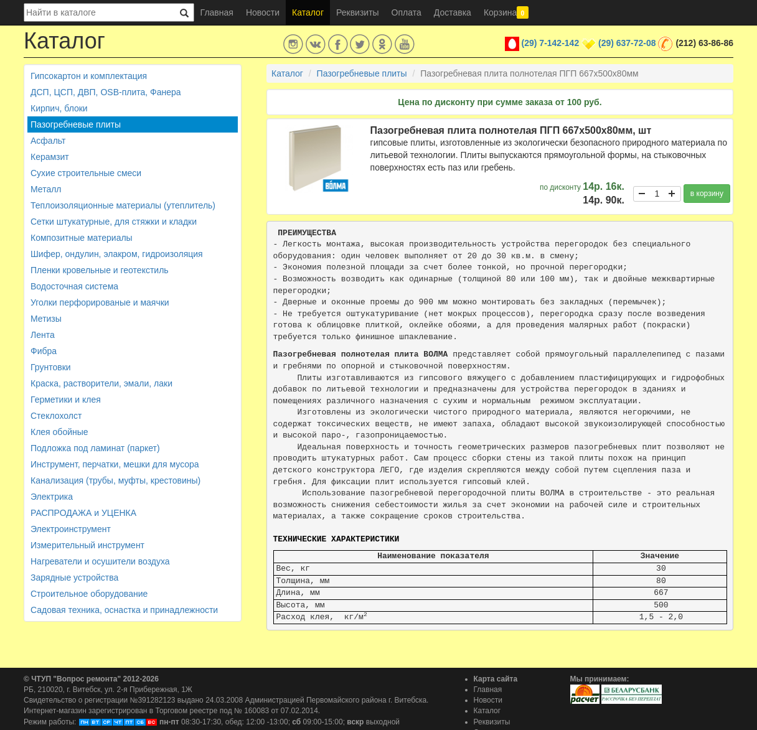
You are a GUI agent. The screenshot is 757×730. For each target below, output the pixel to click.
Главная (216, 12)
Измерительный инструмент (87, 545)
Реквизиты (357, 12)
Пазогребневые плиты (76, 124)
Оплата (406, 12)
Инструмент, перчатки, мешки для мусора (115, 464)
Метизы (46, 319)
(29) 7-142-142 (551, 43)
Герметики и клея (66, 400)
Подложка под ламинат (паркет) (95, 448)
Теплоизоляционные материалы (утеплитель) (123, 205)
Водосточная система (74, 286)
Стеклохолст (56, 416)
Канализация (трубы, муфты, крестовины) (115, 480)
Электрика (52, 497)
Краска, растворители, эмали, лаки (101, 383)
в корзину (706, 193)
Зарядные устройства (74, 578)
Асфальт (48, 141)
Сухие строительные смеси (86, 173)
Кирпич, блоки (59, 108)
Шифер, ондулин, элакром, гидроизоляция (117, 254)
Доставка (452, 12)
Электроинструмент (71, 529)
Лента (43, 335)
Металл (46, 189)
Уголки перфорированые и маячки (100, 302)
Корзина (506, 12)
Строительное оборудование (89, 594)
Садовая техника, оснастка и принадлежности (124, 610)
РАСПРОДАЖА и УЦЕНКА (83, 513)
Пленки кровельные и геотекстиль (100, 270)
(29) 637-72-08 (627, 43)
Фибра (44, 351)
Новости (263, 12)
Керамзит (50, 157)
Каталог (308, 12)
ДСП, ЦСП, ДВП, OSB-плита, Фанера (106, 92)
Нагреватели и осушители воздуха (100, 561)
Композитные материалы (82, 238)
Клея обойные (59, 432)
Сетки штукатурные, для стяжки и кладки (114, 222)
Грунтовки (51, 367)
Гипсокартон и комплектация (89, 76)
